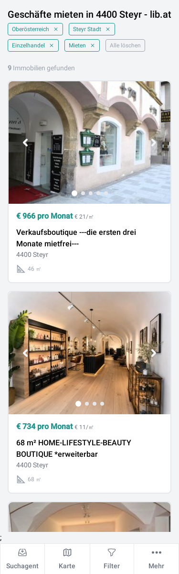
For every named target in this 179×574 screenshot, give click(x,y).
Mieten (82, 45)
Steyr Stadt (92, 29)
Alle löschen (125, 45)
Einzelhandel (33, 45)
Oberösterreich (35, 29)
